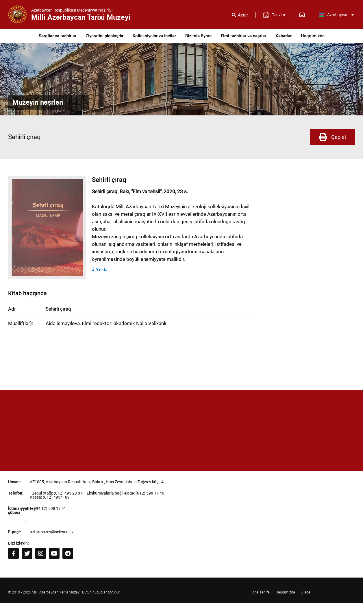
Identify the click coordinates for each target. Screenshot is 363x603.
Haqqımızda (313, 35)
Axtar (243, 15)
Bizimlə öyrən (198, 35)
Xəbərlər (283, 35)
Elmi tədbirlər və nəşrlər (243, 35)
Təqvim (278, 15)
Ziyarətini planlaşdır (104, 35)
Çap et (332, 137)
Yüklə (99, 269)
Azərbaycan (336, 15)
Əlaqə (305, 592)
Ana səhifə (261, 592)
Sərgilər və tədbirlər (57, 35)
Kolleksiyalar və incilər (154, 35)
